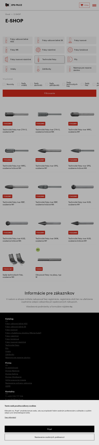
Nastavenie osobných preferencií (49, 437)
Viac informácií (10, 417)
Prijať (49, 429)
